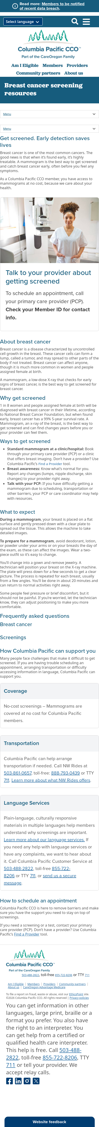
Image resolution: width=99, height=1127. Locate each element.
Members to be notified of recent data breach (52, 6)
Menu (7, 114)
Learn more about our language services (44, 840)
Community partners (38, 73)
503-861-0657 (17, 773)
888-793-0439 (65, 773)
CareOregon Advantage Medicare (44, 987)
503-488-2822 (18, 868)
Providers (77, 65)
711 (6, 780)
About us (73, 73)
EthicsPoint (76, 994)
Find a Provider (50, 463)
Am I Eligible (25, 65)
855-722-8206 (63, 975)
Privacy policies (79, 998)
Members (53, 65)
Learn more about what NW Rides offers (51, 780)
